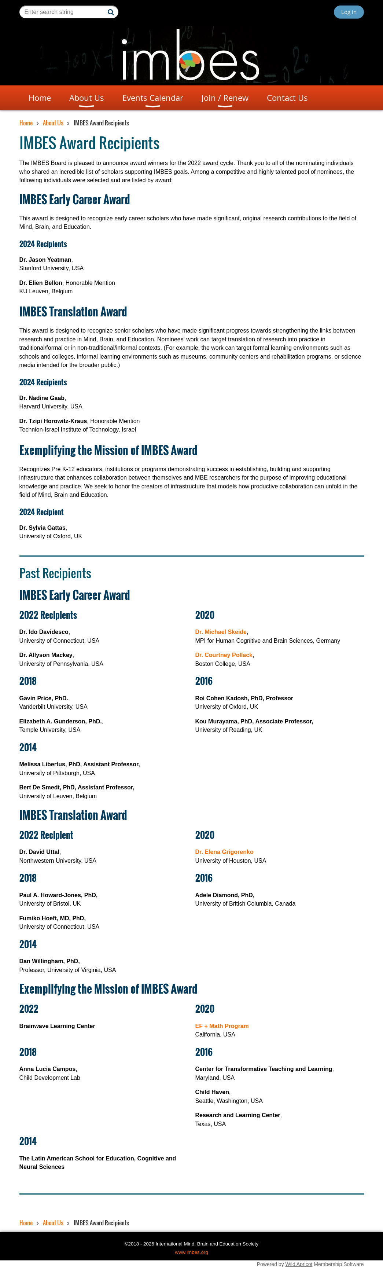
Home (26, 122)
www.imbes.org (191, 1252)
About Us (53, 122)
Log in (349, 11)
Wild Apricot (299, 1264)
